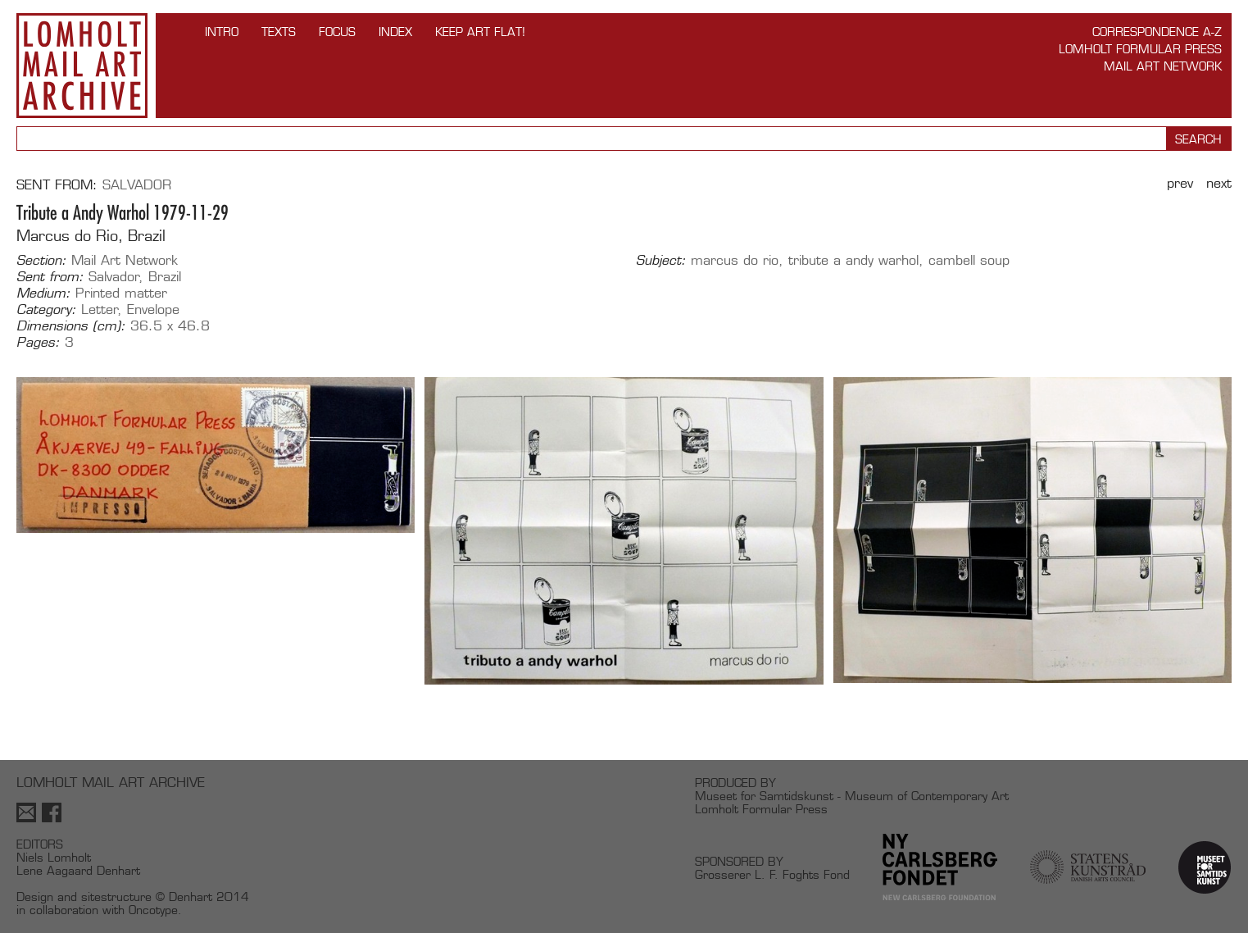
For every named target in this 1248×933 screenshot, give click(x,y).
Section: (41, 261)
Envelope (153, 309)
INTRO (221, 32)
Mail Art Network (1163, 66)
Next (1219, 183)
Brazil (164, 276)
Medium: (43, 293)
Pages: (38, 343)
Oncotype (153, 910)
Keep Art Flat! (480, 32)
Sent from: (50, 277)
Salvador (136, 185)
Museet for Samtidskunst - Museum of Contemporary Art (852, 796)
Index (395, 32)
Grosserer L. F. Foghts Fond (772, 874)
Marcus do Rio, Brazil (91, 235)
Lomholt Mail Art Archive (81, 65)
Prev (1180, 183)
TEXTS (278, 32)
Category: (46, 310)
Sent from (54, 185)
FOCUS (337, 32)
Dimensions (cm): (70, 326)
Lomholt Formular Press (1140, 49)
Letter (99, 309)
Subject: (661, 261)
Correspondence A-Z (1157, 32)
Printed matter (121, 293)
